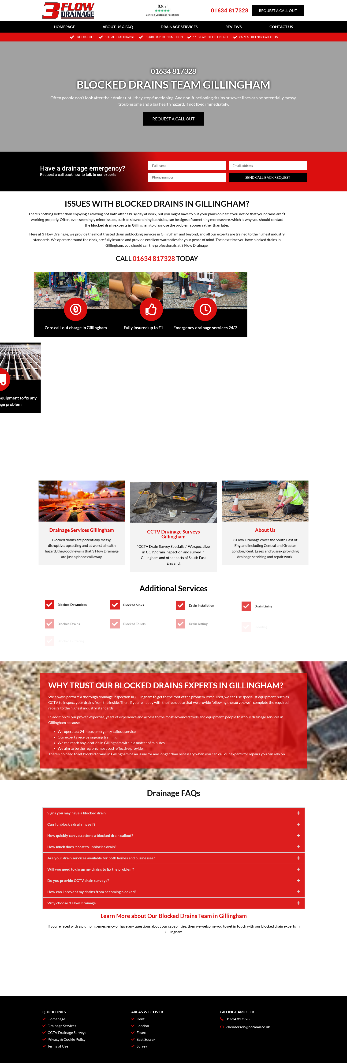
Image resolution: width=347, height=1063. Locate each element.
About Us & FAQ (118, 26)
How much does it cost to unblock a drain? (81, 902)
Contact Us (281, 26)
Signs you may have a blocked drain (76, 868)
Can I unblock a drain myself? (71, 880)
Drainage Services (179, 26)
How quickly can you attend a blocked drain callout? (90, 891)
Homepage (64, 26)
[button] (174, 868)
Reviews (233, 26)
